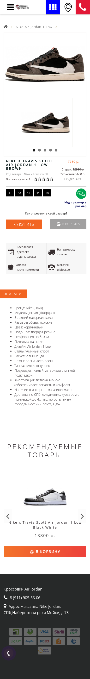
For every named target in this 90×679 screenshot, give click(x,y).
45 (47, 193)
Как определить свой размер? (46, 213)
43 (28, 193)
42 (19, 193)
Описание (14, 294)
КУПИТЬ (26, 224)
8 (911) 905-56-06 (83, 7)
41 (10, 193)
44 (38, 193)
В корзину (68, 224)
